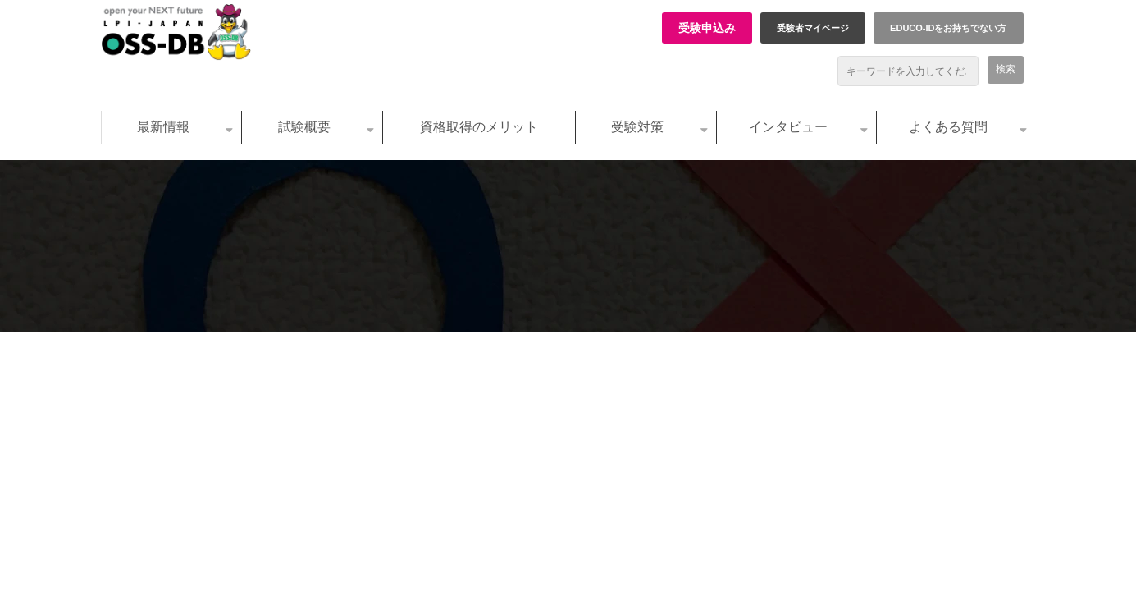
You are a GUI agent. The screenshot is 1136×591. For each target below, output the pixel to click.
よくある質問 (948, 127)
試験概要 (304, 127)
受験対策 (637, 127)
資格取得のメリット (479, 127)
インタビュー (788, 127)
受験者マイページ (813, 28)
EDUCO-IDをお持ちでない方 (948, 28)
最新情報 (163, 127)
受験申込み (707, 27)
